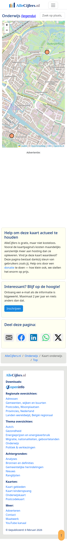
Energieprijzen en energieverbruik (28, 435)
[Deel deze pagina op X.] (58, 337)
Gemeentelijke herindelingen (24, 467)
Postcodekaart (15, 499)
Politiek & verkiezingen (20, 447)
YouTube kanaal (16, 523)
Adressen (12, 399)
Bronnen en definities (20, 463)
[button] (6, 25)
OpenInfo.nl (58, 146)
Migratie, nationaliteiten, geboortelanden (32, 439)
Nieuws (10, 471)
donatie (9, 267)
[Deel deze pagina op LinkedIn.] (33, 337)
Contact (11, 515)
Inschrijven (14, 308)
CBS (49, 146)
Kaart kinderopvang (18, 491)
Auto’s (10, 427)
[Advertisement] (32, 189)
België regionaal (42, 415)
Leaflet (22, 146)
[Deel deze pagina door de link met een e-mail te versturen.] (9, 337)
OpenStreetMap (38, 146)
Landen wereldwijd (18, 415)
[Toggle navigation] (53, 5)
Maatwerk (12, 519)
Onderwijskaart (16, 495)
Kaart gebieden (16, 487)
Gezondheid (13, 431)
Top (35, 360)
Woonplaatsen (29, 407)
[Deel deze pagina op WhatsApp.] (46, 337)
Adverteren (13, 510)
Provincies (12, 411)
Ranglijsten (13, 475)
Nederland (27, 411)
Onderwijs (12, 443)
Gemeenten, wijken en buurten (26, 403)
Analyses (11, 459)
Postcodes (12, 407)
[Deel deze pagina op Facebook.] (21, 337)
